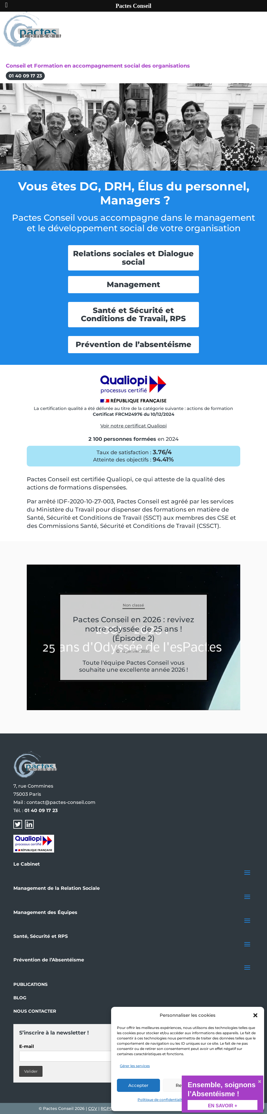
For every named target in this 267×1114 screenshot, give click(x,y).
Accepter (138, 1085)
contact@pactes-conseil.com (60, 802)
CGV (92, 1108)
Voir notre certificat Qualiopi (133, 426)
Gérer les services (135, 1066)
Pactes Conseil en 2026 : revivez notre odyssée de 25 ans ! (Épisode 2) (133, 629)
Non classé (133, 605)
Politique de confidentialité (161, 1099)
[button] (255, 1015)
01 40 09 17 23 (25, 76)
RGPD (107, 1108)
